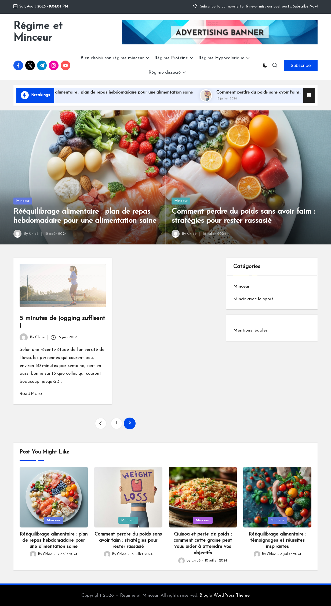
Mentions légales (250, 330)
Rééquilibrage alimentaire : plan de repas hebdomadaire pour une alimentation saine (127, 92)
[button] (301, 65)
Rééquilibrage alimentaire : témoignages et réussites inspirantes (277, 540)
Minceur (23, 201)
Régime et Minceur (37, 32)
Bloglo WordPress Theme (224, 595)
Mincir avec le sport (253, 299)
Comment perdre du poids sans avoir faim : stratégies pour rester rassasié (128, 540)
